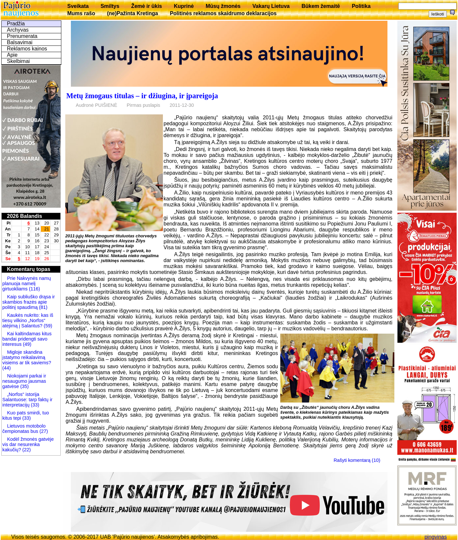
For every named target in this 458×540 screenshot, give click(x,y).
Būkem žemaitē (320, 6)
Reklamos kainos (27, 48)
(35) (24, 386)
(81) (42, 307)
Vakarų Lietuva (271, 6)
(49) (26, 344)
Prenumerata (22, 36)
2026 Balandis (24, 216)
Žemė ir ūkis (146, 6)
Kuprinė (184, 6)
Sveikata (78, 6)
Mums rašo (81, 13)
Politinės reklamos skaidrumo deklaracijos (223, 13)
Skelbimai (18, 61)
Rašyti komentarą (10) (357, 460)
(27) (43, 431)
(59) (47, 325)
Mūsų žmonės (223, 6)
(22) (26, 449)
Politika (361, 6)
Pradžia (16, 23)
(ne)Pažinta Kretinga (132, 13)
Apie (12, 55)
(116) (34, 288)
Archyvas (18, 30)
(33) (35, 404)
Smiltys (110, 6)
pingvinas (435, 537)
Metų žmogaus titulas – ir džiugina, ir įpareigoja (142, 96)
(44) (6, 368)
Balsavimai (19, 42)
